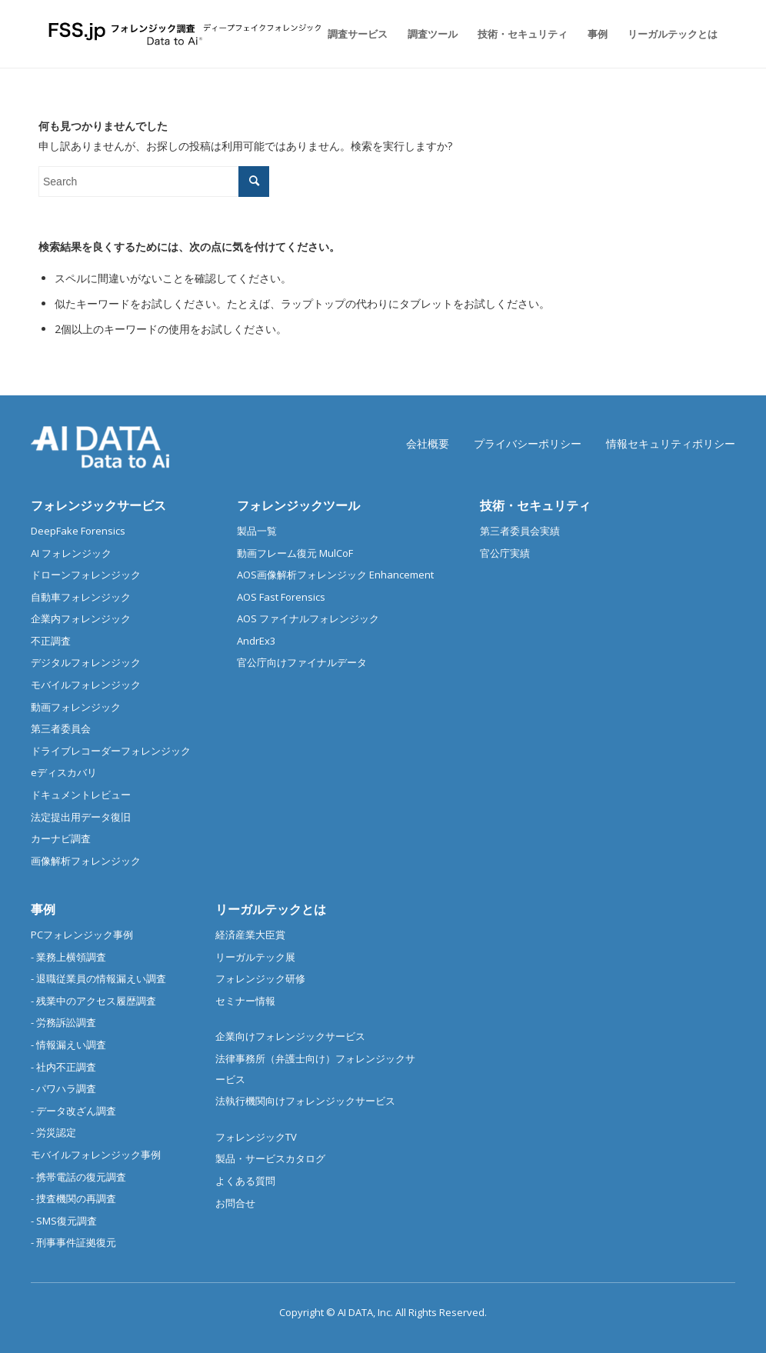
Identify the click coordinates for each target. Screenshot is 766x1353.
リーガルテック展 (255, 957)
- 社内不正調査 (63, 1067)
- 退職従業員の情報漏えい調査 (98, 978)
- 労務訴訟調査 (63, 1022)
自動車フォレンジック (81, 597)
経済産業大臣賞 (250, 934)
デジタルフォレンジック (86, 662)
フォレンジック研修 (260, 978)
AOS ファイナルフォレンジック (308, 618)
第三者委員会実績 (520, 531)
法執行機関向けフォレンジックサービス (305, 1101)
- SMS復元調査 (64, 1221)
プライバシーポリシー (527, 443)
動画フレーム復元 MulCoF (295, 553)
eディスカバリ (64, 772)
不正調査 (51, 641)
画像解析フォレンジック (86, 861)
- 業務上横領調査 (68, 957)
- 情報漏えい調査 (68, 1044)
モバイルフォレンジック (86, 684)
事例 (43, 909)
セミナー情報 (245, 1001)
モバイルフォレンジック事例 (96, 1154)
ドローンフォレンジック (86, 575)
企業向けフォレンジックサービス (290, 1036)
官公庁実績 (505, 553)
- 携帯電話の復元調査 (78, 1177)
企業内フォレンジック (81, 618)
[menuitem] (358, 34)
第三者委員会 (61, 728)
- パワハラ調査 (63, 1088)
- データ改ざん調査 (73, 1111)
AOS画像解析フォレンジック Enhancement (335, 575)
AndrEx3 (256, 641)
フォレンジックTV (256, 1137)
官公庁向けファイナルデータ (302, 662)
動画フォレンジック (76, 707)
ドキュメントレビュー (81, 794)
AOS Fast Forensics (281, 597)
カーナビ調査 (61, 838)
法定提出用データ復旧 (81, 817)
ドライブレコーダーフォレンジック (111, 751)
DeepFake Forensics (78, 531)
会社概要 (427, 443)
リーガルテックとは (270, 909)
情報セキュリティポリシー (670, 443)
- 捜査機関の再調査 (73, 1198)
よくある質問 (245, 1181)
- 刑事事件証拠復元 (73, 1242)
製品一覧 (257, 531)
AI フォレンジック (71, 553)
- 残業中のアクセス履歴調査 (93, 1001)
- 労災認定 (53, 1132)
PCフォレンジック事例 (82, 934)
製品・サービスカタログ (270, 1158)
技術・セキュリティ (535, 505)
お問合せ (235, 1203)
